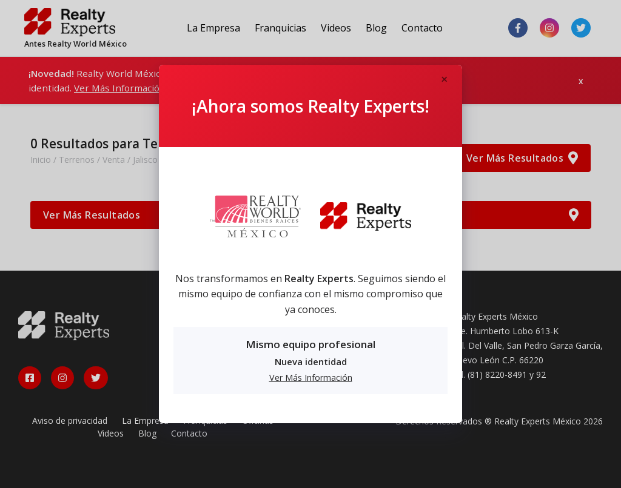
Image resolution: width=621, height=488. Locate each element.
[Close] (444, 80)
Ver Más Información (310, 377)
